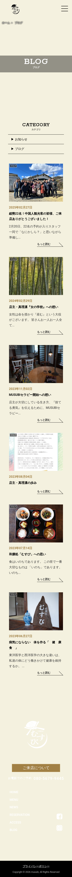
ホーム (6, 22)
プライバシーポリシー (36, 866)
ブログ (19, 149)
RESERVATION (20, 815)
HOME (14, 792)
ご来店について (36, 767)
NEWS (14, 807)
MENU (14, 800)
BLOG (13, 830)
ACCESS (15, 822)
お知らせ (21, 139)
